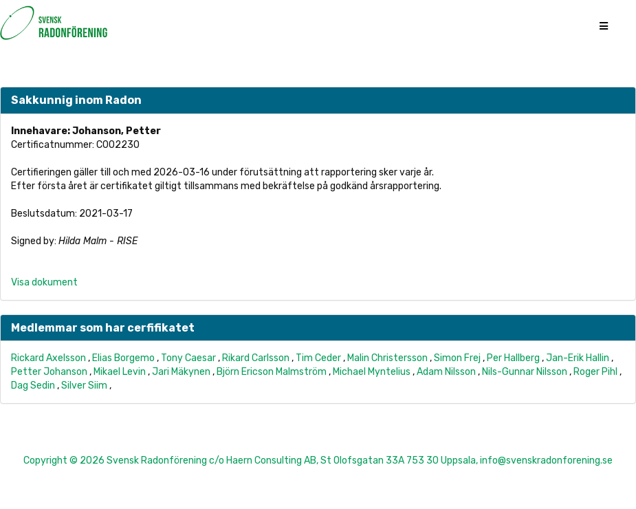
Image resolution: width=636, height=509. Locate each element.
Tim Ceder (318, 358)
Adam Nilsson (446, 372)
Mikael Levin (120, 372)
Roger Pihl (595, 372)
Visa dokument (44, 282)
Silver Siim (84, 385)
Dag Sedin (33, 385)
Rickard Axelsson (48, 358)
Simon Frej (457, 358)
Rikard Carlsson (255, 358)
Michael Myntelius (371, 372)
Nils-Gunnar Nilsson (524, 372)
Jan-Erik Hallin (577, 358)
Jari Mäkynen (181, 372)
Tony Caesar (188, 358)
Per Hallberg (513, 358)
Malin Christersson (387, 358)
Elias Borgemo (123, 358)
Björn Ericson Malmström (272, 372)
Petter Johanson (49, 372)
